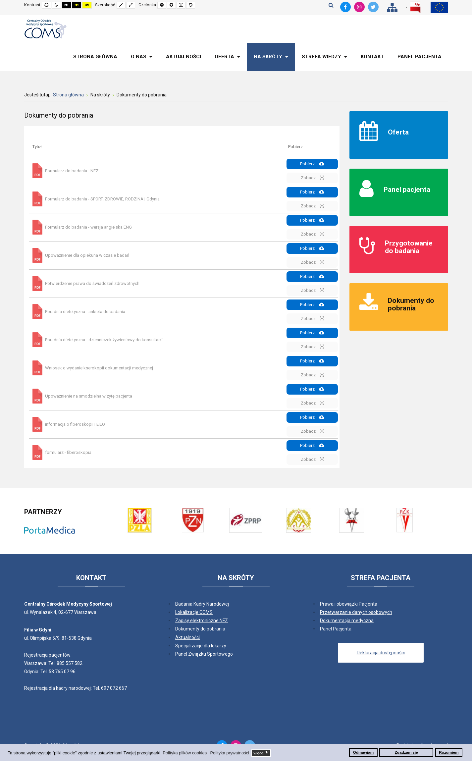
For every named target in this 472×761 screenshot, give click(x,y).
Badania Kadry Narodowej (202, 604)
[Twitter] (373, 7)
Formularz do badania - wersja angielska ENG (88, 227)
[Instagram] (359, 7)
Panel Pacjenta (335, 628)
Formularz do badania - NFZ (71, 170)
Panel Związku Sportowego (204, 654)
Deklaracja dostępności (381, 652)
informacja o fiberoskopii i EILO (75, 424)
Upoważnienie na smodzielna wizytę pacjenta (88, 396)
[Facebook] (345, 7)
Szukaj (331, 5)
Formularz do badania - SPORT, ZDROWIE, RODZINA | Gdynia (102, 198)
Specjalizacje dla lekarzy (200, 645)
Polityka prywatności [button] (229, 752)
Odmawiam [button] (363, 752)
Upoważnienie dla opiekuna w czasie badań (87, 255)
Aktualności (187, 637)
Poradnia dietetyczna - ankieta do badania (85, 311)
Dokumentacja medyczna (347, 620)
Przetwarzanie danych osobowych (356, 612)
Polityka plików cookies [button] (185, 752)
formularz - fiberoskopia (68, 452)
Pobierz (312, 163)
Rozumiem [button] (448, 752)
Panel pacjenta (407, 189)
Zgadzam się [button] (406, 752)
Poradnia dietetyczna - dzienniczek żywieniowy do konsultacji (104, 339)
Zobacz (312, 177)
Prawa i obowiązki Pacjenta (348, 604)
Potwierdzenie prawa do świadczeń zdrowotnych (92, 283)
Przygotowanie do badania (409, 247)
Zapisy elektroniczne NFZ (201, 620)
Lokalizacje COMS (194, 612)
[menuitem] (95, 57)
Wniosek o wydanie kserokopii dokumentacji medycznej (99, 367)
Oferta (398, 132)
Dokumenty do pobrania (411, 304)
